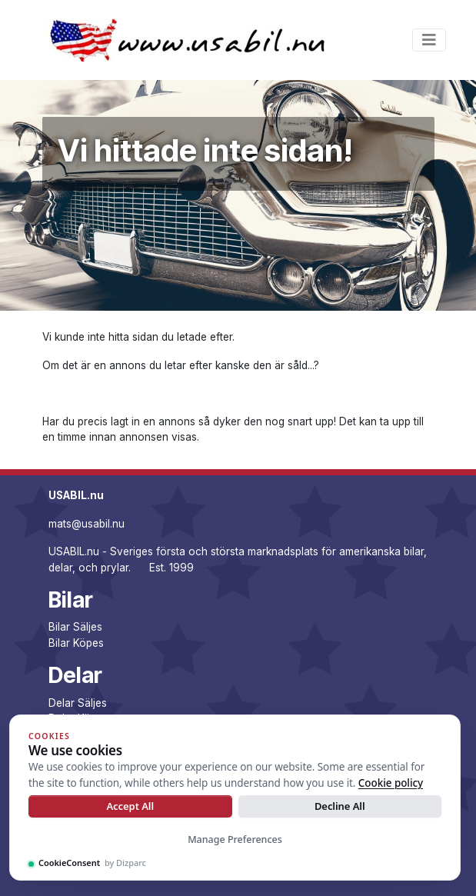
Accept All (130, 806)
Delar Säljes (77, 703)
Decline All (340, 806)
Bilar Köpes (76, 643)
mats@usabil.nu (86, 524)
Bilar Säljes (75, 627)
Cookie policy (390, 783)
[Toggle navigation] (429, 40)
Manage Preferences (235, 839)
